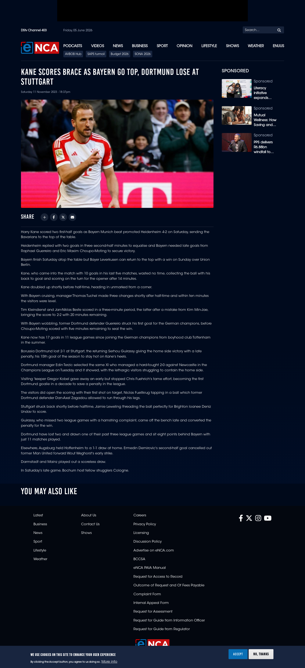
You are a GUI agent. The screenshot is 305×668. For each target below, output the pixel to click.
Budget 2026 (120, 54)
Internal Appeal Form (151, 603)
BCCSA (139, 559)
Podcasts (72, 46)
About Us (88, 515)
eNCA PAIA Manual (149, 568)
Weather (256, 46)
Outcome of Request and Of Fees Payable (168, 585)
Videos (97, 46)
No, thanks (261, 654)
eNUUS (278, 46)
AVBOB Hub (73, 54)
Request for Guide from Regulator (161, 629)
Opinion (184, 46)
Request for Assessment (152, 611)
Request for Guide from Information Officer (169, 620)
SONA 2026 (143, 54)
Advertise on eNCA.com (153, 550)
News (118, 46)
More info (109, 662)
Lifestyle (209, 46)
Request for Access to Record (157, 577)
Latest (38, 515)
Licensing (141, 533)
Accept (238, 654)
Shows (232, 46)
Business (140, 46)
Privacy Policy (144, 524)
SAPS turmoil (96, 54)
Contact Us (90, 524)
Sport (162, 46)
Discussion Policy (147, 541)
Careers (139, 515)
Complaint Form (147, 594)
